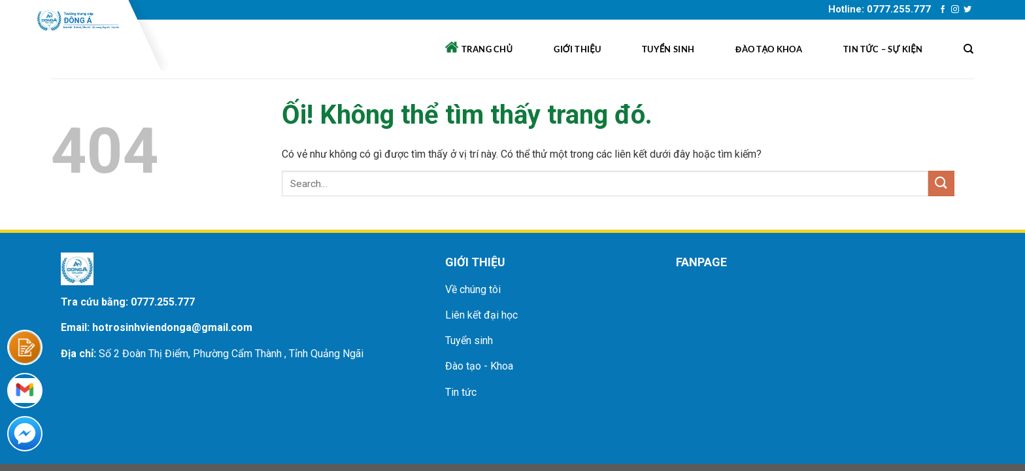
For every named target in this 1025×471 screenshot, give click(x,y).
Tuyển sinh (668, 49)
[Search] (968, 49)
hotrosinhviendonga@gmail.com (172, 327)
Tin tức (461, 392)
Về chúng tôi (473, 289)
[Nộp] (941, 183)
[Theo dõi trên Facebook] (943, 9)
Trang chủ (479, 47)
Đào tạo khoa (768, 49)
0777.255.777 (163, 302)
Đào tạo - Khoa (479, 366)
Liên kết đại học (481, 315)
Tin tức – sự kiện (882, 49)
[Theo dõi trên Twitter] (967, 9)
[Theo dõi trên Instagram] (955, 9)
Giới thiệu (577, 49)
